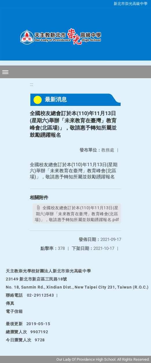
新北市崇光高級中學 (131, 3)
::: (31, 84)
